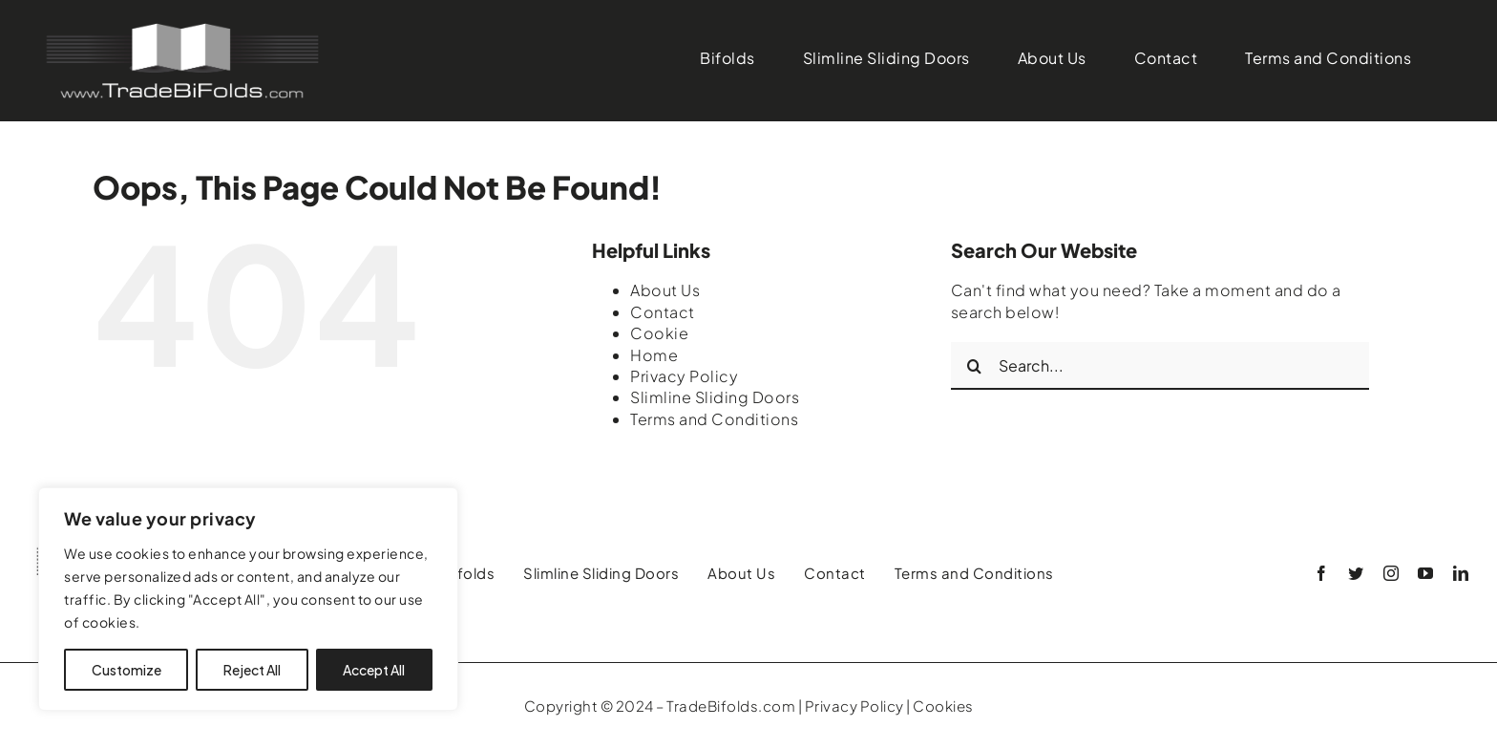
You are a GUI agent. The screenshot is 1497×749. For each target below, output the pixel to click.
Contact (662, 312)
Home (654, 355)
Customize (126, 669)
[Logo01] (181, 26)
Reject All (252, 669)
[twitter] (1356, 573)
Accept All (374, 669)
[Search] (975, 366)
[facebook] (1322, 573)
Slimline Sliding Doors (714, 397)
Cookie (659, 333)
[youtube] (1426, 573)
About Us (665, 290)
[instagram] (1391, 573)
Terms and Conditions (714, 419)
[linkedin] (1461, 573)
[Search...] (1160, 366)
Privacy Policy (684, 376)
